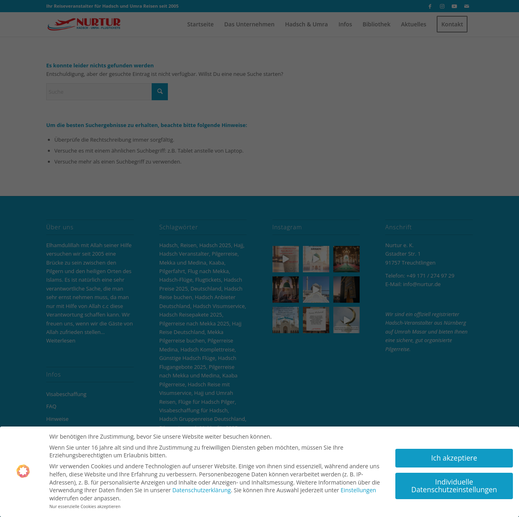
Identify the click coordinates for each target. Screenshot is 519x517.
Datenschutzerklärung (201, 487)
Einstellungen (358, 487)
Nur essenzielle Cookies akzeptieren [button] (85, 504)
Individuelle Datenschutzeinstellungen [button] (454, 483)
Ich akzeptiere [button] (454, 455)
